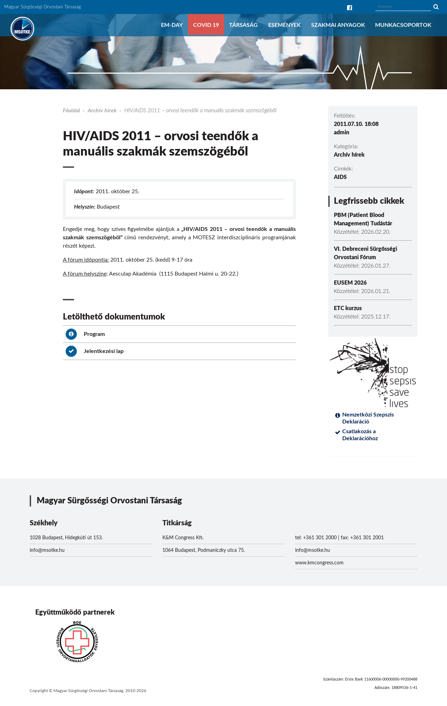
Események (284, 25)
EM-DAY (172, 25)
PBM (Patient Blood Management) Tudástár (363, 219)
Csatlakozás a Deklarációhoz (360, 435)
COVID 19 (206, 25)
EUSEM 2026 (350, 283)
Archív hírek (102, 110)
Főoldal (71, 110)
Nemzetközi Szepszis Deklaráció (368, 418)
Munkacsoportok (403, 25)
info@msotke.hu (47, 550)
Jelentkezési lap (95, 351)
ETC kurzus (348, 308)
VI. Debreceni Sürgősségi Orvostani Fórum (365, 253)
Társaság (243, 25)
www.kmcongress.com (319, 563)
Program (85, 334)
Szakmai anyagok (338, 25)
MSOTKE (22, 28)
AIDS (340, 177)
